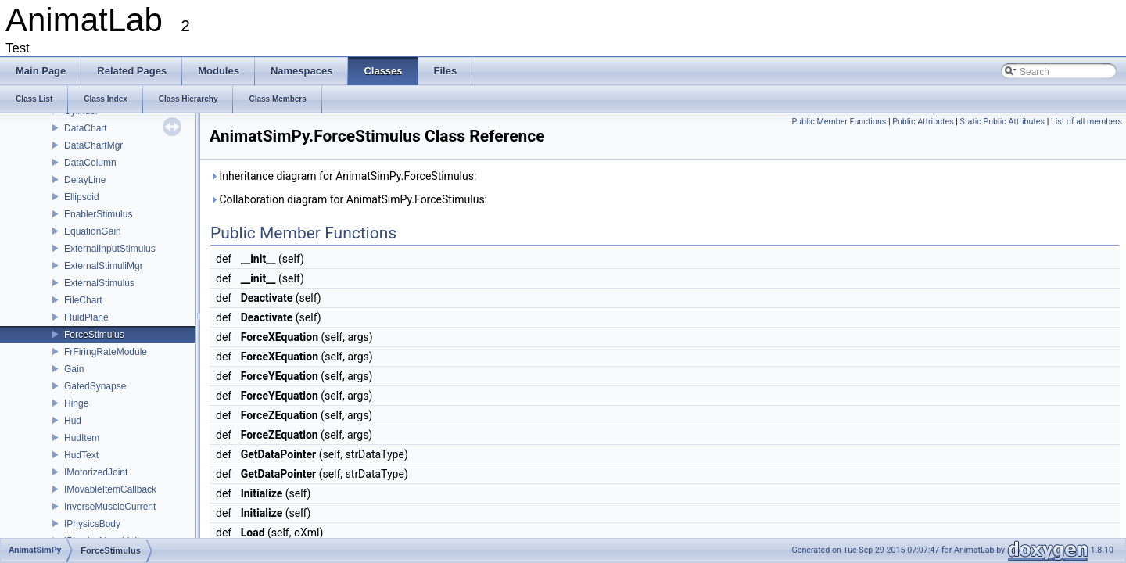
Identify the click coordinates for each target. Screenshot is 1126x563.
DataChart (85, 128)
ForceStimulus (94, 334)
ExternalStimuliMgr (103, 265)
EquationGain (92, 231)
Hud (72, 420)
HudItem (81, 437)
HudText (81, 455)
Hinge (76, 403)
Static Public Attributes (1002, 122)
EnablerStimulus (98, 214)
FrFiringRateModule (105, 351)
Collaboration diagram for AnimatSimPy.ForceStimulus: (348, 199)
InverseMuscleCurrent (110, 506)
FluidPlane (86, 317)
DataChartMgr (93, 145)
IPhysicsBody (92, 523)
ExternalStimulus (99, 283)
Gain (74, 369)
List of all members (1086, 122)
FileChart (83, 300)
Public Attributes (923, 122)
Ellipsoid (81, 197)
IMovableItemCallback (110, 489)
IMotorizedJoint (95, 472)
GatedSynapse (95, 386)
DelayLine (85, 179)
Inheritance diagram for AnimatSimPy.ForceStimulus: (343, 176)
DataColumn (90, 162)
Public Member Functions (838, 122)
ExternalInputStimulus (110, 248)
